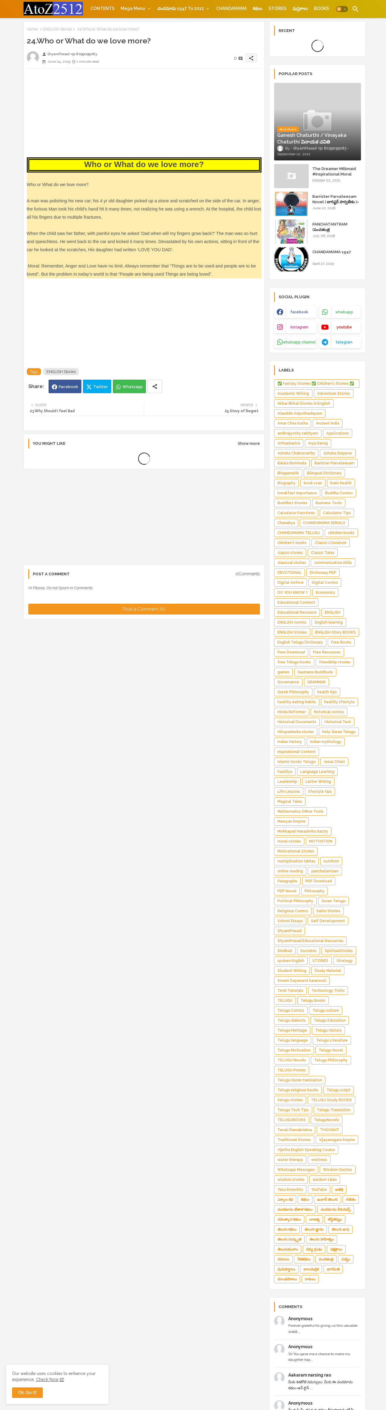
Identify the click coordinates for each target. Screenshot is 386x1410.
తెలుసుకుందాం (287, 1249)
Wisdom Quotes (337, 1170)
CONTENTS (102, 8)
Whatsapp (132, 386)
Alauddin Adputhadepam (299, 413)
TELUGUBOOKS (291, 1120)
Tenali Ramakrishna (294, 1130)
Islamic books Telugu (296, 762)
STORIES (277, 8)
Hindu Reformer (291, 712)
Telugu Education (330, 1020)
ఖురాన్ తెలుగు (327, 1199)
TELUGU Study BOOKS (331, 1100)
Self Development (328, 921)
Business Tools (328, 503)
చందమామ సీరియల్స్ (336, 1209)
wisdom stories (291, 1180)
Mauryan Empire (291, 821)
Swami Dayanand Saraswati (301, 980)
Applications (337, 433)
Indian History (289, 742)
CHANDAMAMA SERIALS (324, 523)
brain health (341, 483)
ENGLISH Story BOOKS (335, 632)
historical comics (329, 712)
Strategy (345, 961)
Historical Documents (296, 722)
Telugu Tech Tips (293, 1110)
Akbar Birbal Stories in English (303, 403)
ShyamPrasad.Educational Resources (310, 941)
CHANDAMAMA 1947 (331, 252)
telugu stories (290, 1100)
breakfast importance (297, 493)
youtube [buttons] (344, 327)
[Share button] (154, 386)
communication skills (333, 563)
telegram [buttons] (344, 342)
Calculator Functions (296, 513)
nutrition (331, 861)
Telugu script (338, 1090)
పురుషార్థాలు (286, 1269)
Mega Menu (133, 8)
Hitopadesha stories (295, 732)
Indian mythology (325, 742)
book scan (313, 483)
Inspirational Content (296, 752)
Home (32, 29)
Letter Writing (318, 781)
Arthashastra (288, 443)
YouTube (319, 1189)
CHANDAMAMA (231, 8)
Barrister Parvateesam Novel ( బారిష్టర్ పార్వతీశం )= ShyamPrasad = (335, 202)
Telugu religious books (297, 1090)
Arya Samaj (318, 443)
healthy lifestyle (339, 702)
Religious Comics (292, 911)
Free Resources (327, 652)
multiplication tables (296, 861)
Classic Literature (330, 543)
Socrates (308, 951)
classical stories (291, 563)
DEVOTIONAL (289, 573)
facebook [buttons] (299, 312)
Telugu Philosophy (331, 1060)
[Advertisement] (144, 115)
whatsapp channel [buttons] (299, 342)
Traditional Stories (294, 1140)
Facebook (68, 386)
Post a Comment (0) (144, 609)
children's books (292, 543)
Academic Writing (293, 393)
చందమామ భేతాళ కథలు (294, 1209)
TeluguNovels (326, 1120)
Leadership (287, 781)
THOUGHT (329, 1130)
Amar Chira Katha (292, 423)
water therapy (290, 1160)
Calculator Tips (337, 513)
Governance (288, 682)
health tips (327, 692)
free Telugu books (294, 662)
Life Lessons (288, 791)
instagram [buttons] (299, 327)
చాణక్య (314, 1219)
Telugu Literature (332, 1040)
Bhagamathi (288, 473)
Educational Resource (297, 612)
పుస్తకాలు (300, 8)
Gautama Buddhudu (315, 672)
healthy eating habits (296, 702)
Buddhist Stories (292, 503)
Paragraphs (287, 881)
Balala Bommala (291, 463)
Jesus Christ (334, 762)
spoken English (290, 961)
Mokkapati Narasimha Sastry (302, 831)
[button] (342, 9)
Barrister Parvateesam (334, 463)
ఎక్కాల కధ (285, 1199)
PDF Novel (286, 891)
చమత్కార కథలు (289, 1219)
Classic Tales (322, 553)
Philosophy (314, 891)
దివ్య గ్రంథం (314, 1249)
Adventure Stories (333, 393)
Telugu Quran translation (299, 1080)
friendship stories (334, 662)
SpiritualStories (339, 951)
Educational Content (296, 602)
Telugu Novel (331, 1050)
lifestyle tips (320, 791)
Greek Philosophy (293, 692)
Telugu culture (325, 1010)
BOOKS (321, 8)
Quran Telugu (333, 901)
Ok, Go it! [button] (27, 1392)
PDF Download (318, 881)
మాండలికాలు (287, 1279)
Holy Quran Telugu (339, 732)
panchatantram (325, 871)
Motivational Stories (295, 851)
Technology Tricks (328, 990)
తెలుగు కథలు (286, 1229)
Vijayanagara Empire (337, 1140)
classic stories (290, 553)
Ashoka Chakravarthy (296, 453)
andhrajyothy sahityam (297, 433)
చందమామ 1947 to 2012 (180, 8)
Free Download (291, 652)
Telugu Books (313, 1000)
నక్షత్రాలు (336, 1249)
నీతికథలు (304, 1259)
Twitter (100, 386)
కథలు (257, 8)
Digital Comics (325, 582)
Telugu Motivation (294, 1050)
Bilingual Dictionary (324, 473)
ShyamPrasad (289, 931)
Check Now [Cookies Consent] (47, 1379)
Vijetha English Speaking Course (306, 1150)
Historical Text (337, 722)
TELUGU (285, 1000)
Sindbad (284, 951)
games (283, 672)
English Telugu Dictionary (300, 642)
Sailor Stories (328, 911)
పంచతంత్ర (326, 1259)
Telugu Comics (290, 1010)
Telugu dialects (291, 1020)
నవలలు (283, 1259)
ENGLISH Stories (57, 29)
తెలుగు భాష (340, 1229)
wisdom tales (325, 1180)
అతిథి (339, 1189)
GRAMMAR (316, 682)
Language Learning (317, 772)
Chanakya (286, 523)
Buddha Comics (339, 493)
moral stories (289, 841)
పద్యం (345, 1259)
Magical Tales (289, 801)
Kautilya (284, 772)
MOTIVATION (320, 841)
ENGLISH (332, 612)
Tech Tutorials (290, 990)
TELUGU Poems (291, 1070)
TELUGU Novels (291, 1060)
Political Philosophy (295, 901)
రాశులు (310, 1279)
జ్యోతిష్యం (335, 1219)
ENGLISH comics (292, 622)
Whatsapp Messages (296, 1170)
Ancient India (327, 423)
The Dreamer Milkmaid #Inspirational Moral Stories (334, 174)
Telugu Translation (334, 1110)
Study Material (328, 971)
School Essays (290, 921)
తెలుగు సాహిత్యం (321, 1239)
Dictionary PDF (323, 573)
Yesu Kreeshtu (290, 1189)
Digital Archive (290, 582)
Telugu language (292, 1040)
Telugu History (328, 1030)
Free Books (341, 642)
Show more (249, 443)
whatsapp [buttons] (344, 312)
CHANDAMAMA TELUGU (298, 533)
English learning (329, 622)
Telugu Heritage (292, 1030)
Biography (286, 483)
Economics (325, 592)
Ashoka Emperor (337, 453)
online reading (290, 871)
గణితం (351, 1199)
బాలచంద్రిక (311, 1269)
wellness (319, 1160)
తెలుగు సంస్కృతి (289, 1239)
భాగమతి (333, 1269)
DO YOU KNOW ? (292, 592)
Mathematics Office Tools (300, 811)
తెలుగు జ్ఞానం (314, 1229)
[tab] (102, 8)
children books (341, 533)
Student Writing (291, 971)
